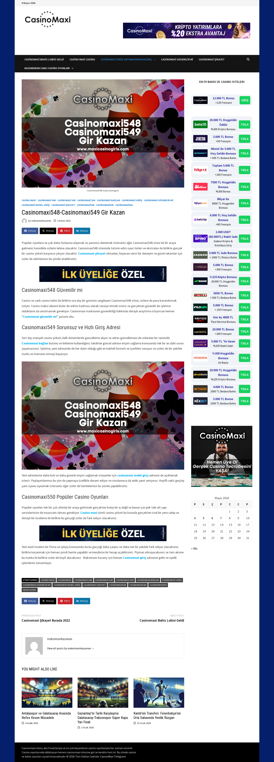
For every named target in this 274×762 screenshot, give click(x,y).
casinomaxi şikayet (95, 585)
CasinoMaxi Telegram (113, 756)
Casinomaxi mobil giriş (36, 205)
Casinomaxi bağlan (108, 200)
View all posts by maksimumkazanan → (70, 648)
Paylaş (30, 230)
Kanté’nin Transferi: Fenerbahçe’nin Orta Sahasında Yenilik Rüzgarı (157, 715)
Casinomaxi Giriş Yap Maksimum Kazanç (126, 59)
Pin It (65, 230)
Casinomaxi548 (85, 205)
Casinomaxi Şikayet (212, 59)
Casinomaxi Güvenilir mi (158, 200)
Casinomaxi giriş (134, 558)
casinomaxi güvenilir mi (36, 585)
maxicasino (29, 589)
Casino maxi (88, 513)
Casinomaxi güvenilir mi (40, 317)
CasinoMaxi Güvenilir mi (177, 59)
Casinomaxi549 (104, 205)
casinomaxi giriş (172, 580)
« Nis (194, 548)
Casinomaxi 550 (86, 200)
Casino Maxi (29, 200)
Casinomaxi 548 (47, 200)
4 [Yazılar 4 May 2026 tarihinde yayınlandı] (195, 518)
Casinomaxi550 (124, 205)
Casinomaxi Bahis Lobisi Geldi (44, 59)
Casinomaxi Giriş (132, 200)
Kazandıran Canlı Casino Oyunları (47, 68)
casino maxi (48, 580)
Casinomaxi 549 (66, 200)
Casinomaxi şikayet (92, 253)
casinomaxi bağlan (148, 580)
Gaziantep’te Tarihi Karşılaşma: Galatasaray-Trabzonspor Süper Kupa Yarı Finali (103, 717)
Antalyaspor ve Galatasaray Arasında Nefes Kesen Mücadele (46, 715)
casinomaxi (64, 580)
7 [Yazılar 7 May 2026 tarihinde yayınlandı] (221, 518)
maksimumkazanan (41, 220)
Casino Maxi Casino (82, 59)
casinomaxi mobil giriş (133, 475)
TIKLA (244, 124)
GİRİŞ (244, 100)
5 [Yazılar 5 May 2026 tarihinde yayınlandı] (203, 518)
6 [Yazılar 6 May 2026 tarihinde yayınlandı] (212, 518)
